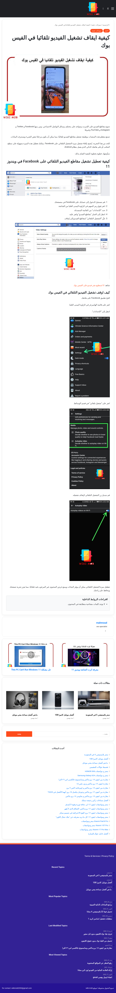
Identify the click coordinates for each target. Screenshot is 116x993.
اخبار (106, 31)
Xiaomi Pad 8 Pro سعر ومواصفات (94, 821)
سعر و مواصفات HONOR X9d (96, 771)
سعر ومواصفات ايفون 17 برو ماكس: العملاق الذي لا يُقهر (86, 809)
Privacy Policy (108, 856)
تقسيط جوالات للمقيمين (98, 767)
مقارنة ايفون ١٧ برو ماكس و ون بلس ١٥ (92, 784)
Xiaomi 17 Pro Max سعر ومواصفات (94, 829)
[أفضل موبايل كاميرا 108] (58, 700)
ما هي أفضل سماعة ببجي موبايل (25, 715)
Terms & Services (92, 856)
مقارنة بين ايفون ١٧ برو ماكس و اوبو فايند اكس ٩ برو (87, 788)
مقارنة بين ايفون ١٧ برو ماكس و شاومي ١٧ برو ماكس (87, 796)
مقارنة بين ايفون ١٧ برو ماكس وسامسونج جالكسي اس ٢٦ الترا (83, 780)
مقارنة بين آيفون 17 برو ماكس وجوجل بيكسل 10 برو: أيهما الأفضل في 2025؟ (78, 792)
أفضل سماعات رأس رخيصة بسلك (95, 800)
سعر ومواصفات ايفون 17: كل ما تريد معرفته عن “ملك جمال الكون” (82, 817)
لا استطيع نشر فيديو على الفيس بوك (89, 285)
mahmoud (101, 622)
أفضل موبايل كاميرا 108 (64, 715)
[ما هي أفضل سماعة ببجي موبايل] (22, 700)
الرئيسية (106, 25)
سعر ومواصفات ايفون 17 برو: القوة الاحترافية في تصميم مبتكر (83, 813)
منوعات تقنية (96, 25)
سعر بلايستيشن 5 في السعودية (98, 715)
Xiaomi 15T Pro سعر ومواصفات (95, 825)
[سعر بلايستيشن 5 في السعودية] (94, 700)
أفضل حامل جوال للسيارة (98, 834)
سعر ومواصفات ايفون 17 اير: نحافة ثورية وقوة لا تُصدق (86, 804)
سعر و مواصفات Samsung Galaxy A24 (93, 775)
